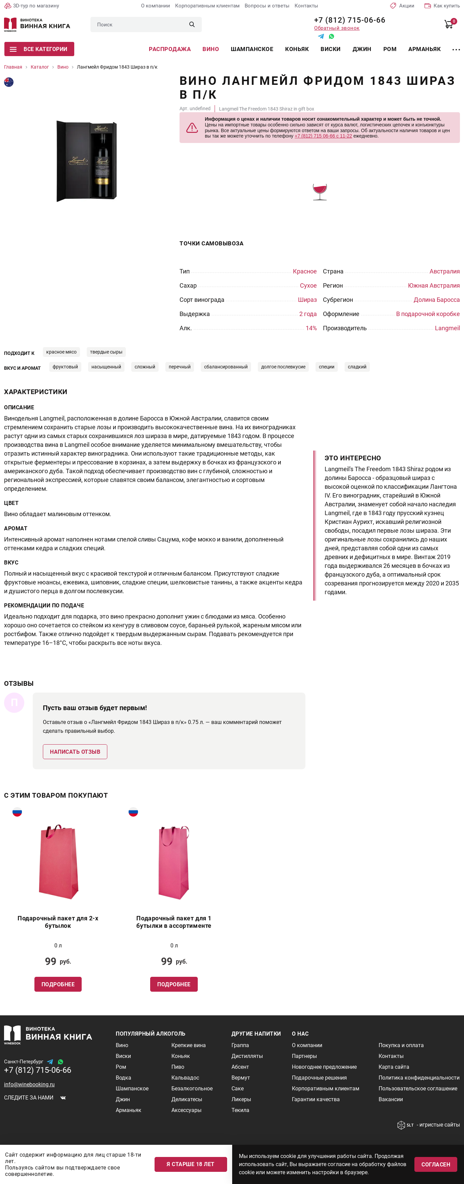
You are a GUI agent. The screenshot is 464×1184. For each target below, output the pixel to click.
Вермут (240, 1077)
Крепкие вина (188, 1045)
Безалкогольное (192, 1088)
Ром (390, 49)
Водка (123, 1077)
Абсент (240, 1067)
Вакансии (391, 1099)
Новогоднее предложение (324, 1067)
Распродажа (170, 49)
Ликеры (241, 1099)
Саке (237, 1088)
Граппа (240, 1045)
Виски (331, 49)
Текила (240, 1110)
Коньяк (297, 49)
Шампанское (252, 49)
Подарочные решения (319, 1077)
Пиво (177, 1067)
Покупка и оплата (401, 1045)
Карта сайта (394, 1067)
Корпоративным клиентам (207, 6)
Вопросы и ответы (267, 6)
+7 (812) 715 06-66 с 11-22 (323, 136)
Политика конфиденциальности (419, 1077)
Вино (210, 49)
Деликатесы (186, 1099)
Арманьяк (424, 49)
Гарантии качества (316, 1099)
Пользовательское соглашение (418, 1088)
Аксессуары (186, 1110)
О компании (155, 6)
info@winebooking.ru (29, 1084)
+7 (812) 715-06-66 (347, 20)
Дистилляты (247, 1056)
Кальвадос (185, 1077)
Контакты (306, 6)
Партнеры (304, 1056)
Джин (362, 49)
